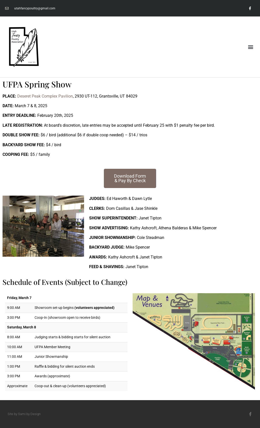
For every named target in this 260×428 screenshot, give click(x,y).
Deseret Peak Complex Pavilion (45, 96)
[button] (251, 47)
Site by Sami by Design (24, 414)
